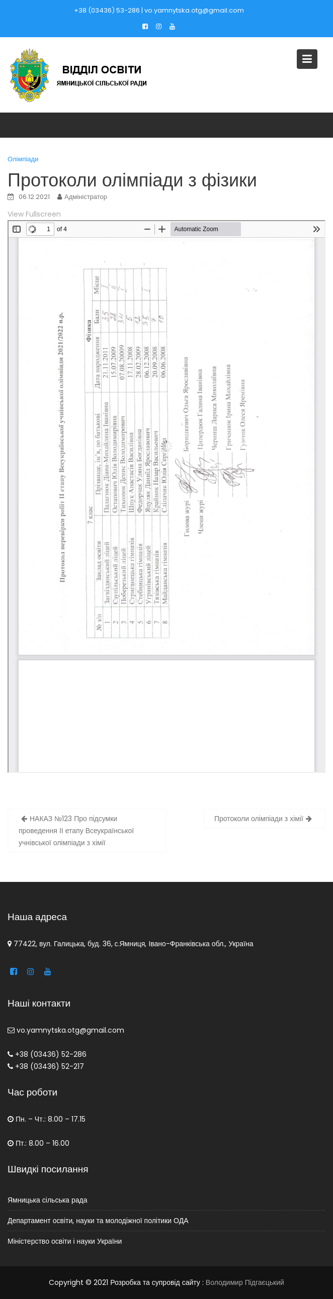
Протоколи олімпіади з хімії (258, 819)
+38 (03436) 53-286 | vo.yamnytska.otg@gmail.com (159, 10)
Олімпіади (23, 159)
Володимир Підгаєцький (245, 1282)
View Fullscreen (34, 214)
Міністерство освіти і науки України (66, 1241)
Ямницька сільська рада (49, 1200)
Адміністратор (85, 197)
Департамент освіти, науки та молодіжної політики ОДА (99, 1221)
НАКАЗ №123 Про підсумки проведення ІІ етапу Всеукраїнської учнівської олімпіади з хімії (76, 831)
